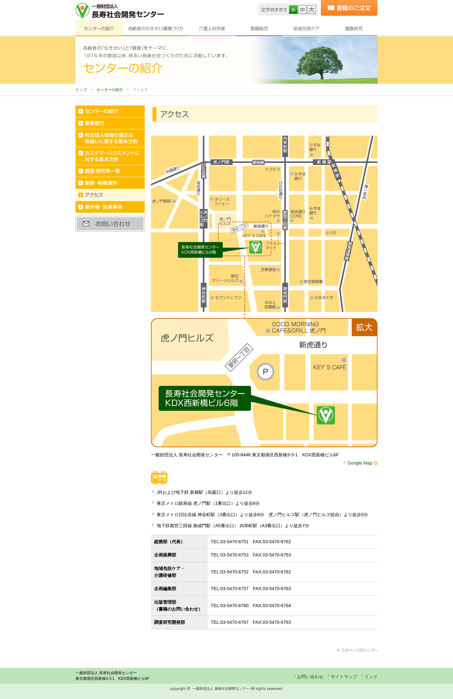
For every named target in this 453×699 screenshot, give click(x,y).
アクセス (110, 195)
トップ (81, 89)
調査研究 (354, 28)
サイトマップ (344, 676)
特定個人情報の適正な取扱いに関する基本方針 (110, 138)
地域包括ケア (306, 28)
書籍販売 (259, 28)
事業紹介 (110, 123)
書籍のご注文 (349, 8)
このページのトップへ (357, 650)
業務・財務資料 (110, 183)
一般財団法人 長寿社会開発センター (120, 11)
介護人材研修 (212, 28)
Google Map (360, 462)
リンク (371, 676)
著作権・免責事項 (110, 207)
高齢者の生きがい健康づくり (155, 28)
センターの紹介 (99, 28)
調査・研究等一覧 (110, 171)
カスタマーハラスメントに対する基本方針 (110, 156)
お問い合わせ (110, 224)
